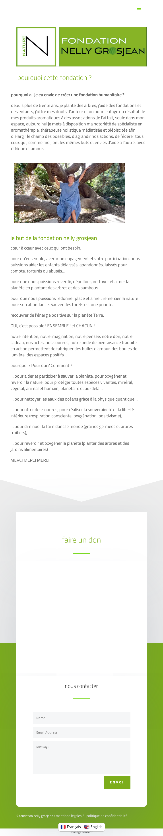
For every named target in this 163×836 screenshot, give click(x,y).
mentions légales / (71, 815)
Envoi (117, 782)
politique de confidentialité (106, 815)
